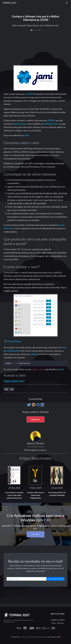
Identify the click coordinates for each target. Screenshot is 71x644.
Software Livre (51, 123)
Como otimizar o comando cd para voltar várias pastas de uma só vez (14, 495)
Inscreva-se (35, 419)
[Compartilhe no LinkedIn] (42, 405)
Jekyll (48, 637)
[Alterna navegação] (67, 2)
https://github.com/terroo (35, 450)
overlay (33, 354)
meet (6, 389)
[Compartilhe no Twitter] (29, 405)
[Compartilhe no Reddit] (34, 405)
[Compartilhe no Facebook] (38, 405)
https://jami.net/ (14, 381)
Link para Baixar (13, 341)
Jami (26, 135)
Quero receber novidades (55, 579)
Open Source (20, 123)
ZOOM (29, 94)
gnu (12, 389)
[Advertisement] (39, 46)
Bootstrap (54, 637)
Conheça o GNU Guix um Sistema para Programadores (35, 495)
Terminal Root (9, 2)
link (62, 369)
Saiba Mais (35, 534)
